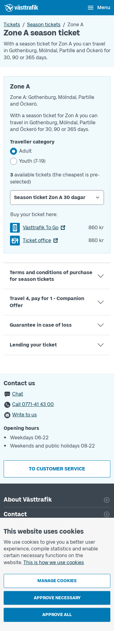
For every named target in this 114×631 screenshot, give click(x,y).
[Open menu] (98, 7)
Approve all (57, 614)
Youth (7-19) (32, 161)
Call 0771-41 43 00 (33, 404)
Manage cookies (57, 580)
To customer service (57, 469)
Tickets (12, 24)
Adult (25, 151)
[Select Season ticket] (57, 197)
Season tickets (43, 24)
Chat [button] (17, 394)
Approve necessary (57, 597)
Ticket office (37, 240)
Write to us (24, 415)
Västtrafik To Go (40, 227)
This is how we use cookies (53, 562)
